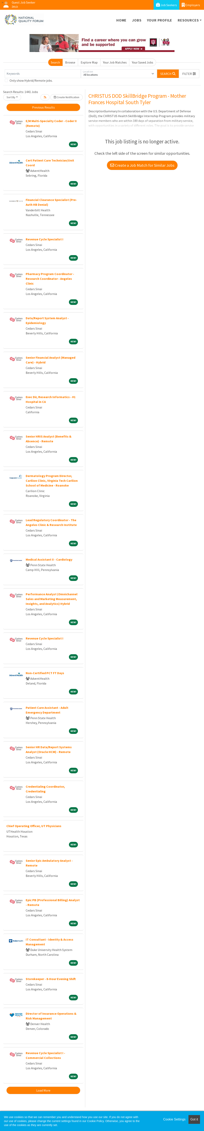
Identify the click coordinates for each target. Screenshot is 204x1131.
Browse (70, 62)
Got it (194, 1119)
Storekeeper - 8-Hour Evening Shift (51, 979)
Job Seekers (166, 4)
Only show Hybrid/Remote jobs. (31, 80)
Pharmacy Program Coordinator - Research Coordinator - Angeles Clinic (50, 278)
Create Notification (66, 97)
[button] (189, 73)
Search (55, 62)
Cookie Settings (174, 1119)
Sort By (11, 97)
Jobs (136, 20)
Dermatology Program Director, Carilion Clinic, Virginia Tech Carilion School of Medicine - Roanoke (52, 480)
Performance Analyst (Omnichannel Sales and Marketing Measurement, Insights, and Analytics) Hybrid (51, 599)
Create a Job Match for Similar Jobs (142, 165)
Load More (43, 1090)
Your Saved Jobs (142, 62)
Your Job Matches (115, 62)
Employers (191, 4)
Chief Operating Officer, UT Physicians (33, 826)
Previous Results (43, 107)
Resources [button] (188, 20)
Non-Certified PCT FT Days (45, 673)
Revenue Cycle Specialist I (44, 239)
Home (121, 20)
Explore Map (89, 62)
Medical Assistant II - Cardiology (49, 559)
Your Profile (159, 20)
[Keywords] (43, 73)
